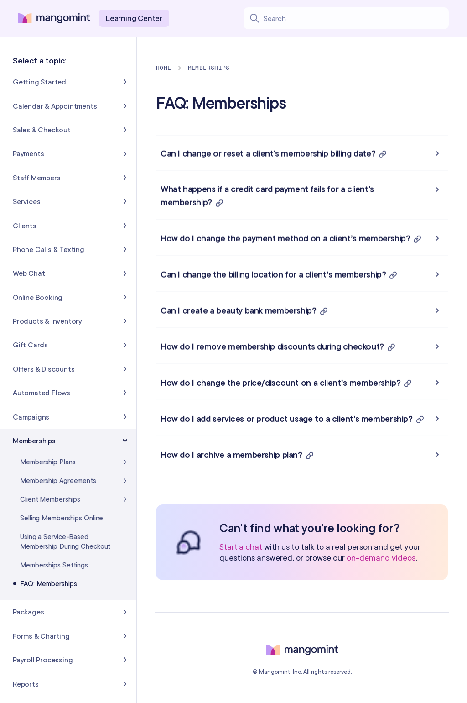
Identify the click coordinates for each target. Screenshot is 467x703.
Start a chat (240, 547)
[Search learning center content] (356, 18)
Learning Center (134, 18)
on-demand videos (381, 557)
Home (163, 68)
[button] (302, 153)
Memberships (209, 68)
